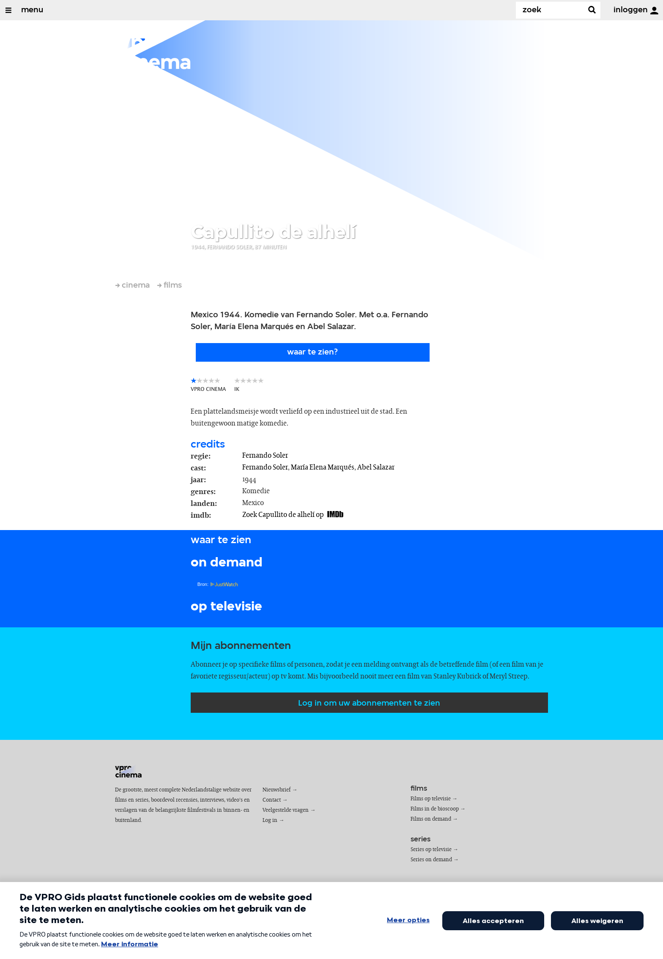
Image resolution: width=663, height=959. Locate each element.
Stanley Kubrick (457, 676)
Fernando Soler (265, 455)
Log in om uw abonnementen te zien (369, 703)
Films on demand (431, 819)
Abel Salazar (376, 467)
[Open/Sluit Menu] (8, 10)
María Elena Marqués (322, 467)
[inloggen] (654, 10)
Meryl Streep (509, 676)
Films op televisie (431, 798)
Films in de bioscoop (435, 809)
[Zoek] (551, 10)
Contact (272, 800)
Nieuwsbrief (276, 790)
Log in (270, 820)
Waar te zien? (312, 352)
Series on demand (431, 859)
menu (32, 10)
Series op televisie (431, 849)
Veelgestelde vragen (286, 810)
